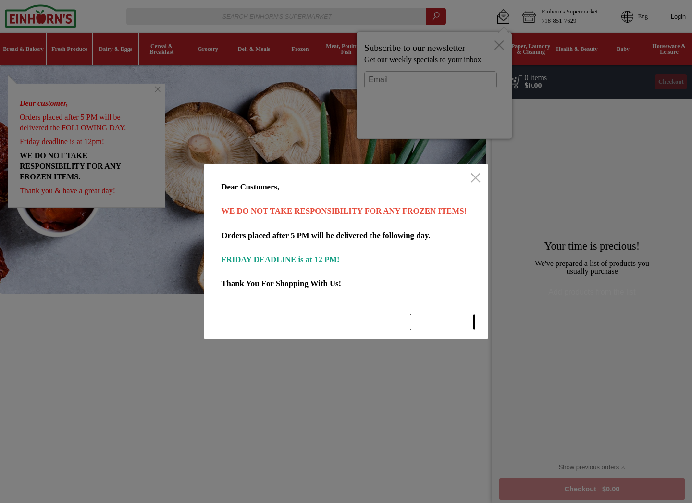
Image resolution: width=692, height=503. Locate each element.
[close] (475, 179)
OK (442, 322)
